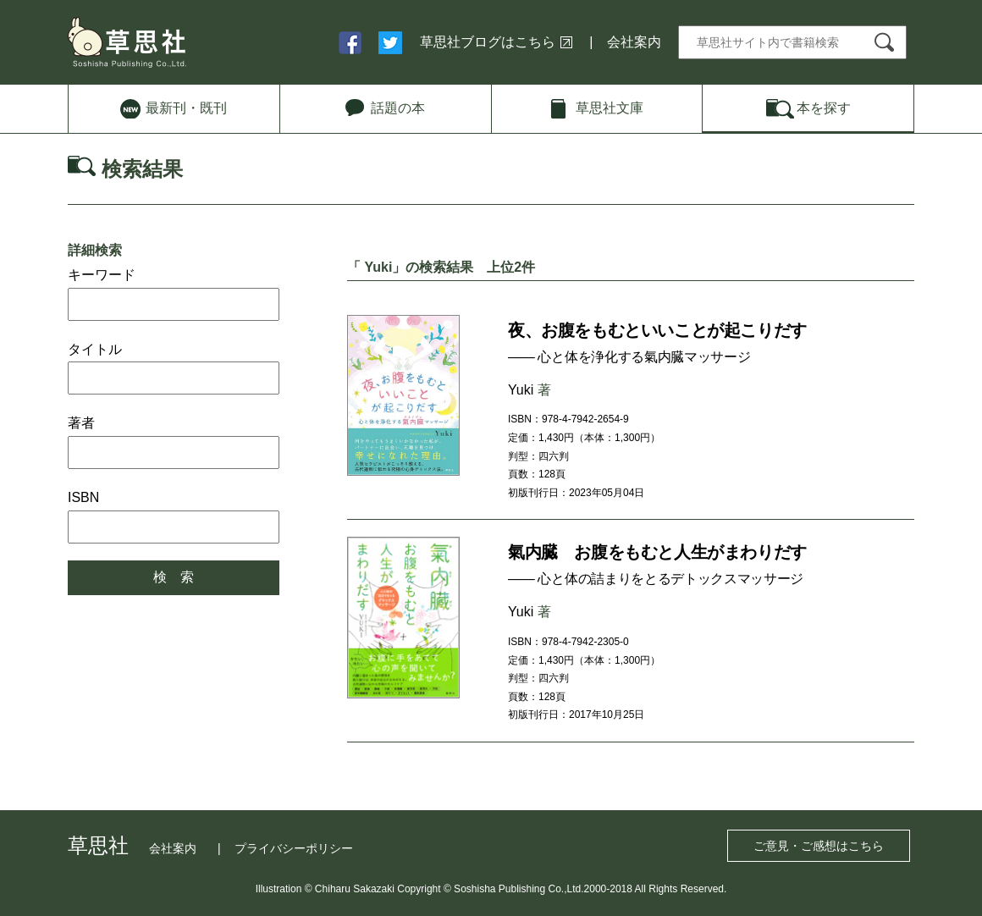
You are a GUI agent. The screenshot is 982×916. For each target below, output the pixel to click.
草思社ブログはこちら (487, 42)
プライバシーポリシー (293, 848)
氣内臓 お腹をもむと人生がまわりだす (657, 552)
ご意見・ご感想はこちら (818, 846)
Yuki (520, 390)
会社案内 (634, 42)
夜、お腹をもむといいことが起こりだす (657, 330)
